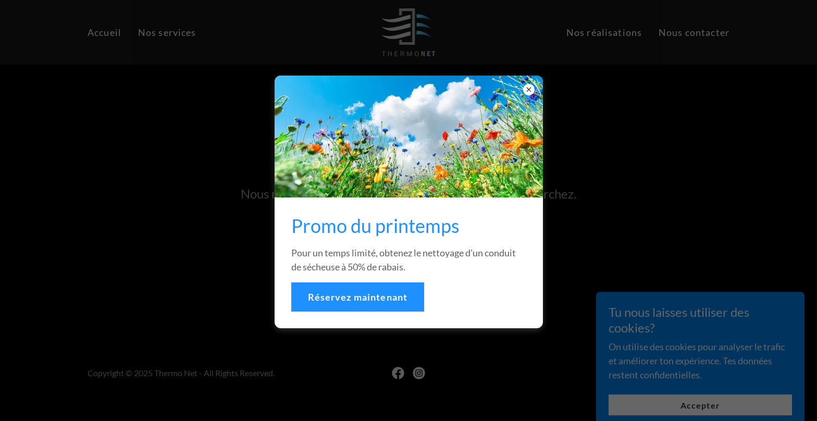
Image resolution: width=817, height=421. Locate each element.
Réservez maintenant (358, 297)
